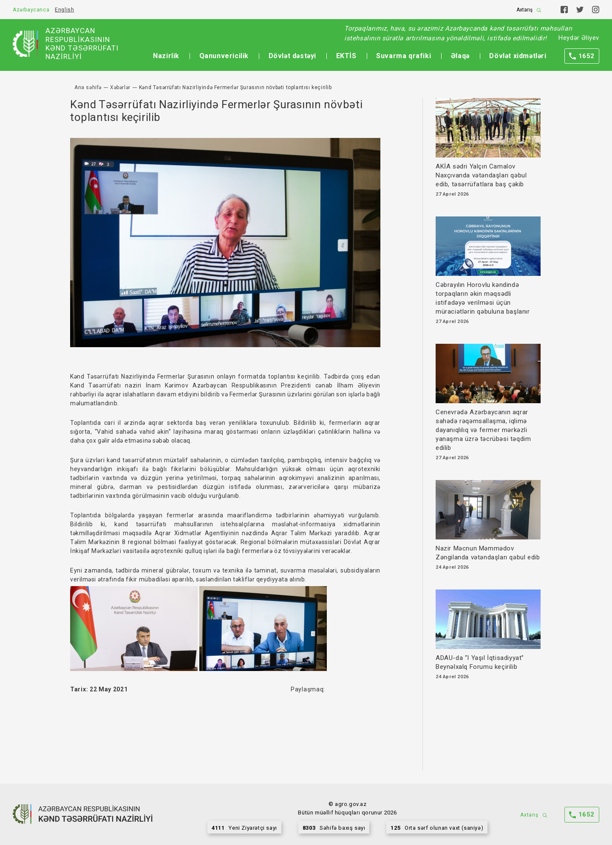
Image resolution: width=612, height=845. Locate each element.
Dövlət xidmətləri (517, 56)
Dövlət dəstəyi (292, 56)
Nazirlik (166, 56)
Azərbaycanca (31, 10)
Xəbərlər (120, 87)
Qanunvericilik (224, 56)
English (64, 10)
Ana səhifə (88, 87)
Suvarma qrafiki (403, 56)
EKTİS (346, 56)
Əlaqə (460, 56)
